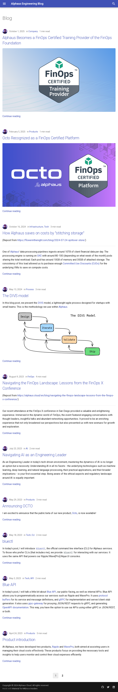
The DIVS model (15, 296)
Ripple (55, 646)
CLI (33, 535)
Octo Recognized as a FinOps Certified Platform (40, 138)
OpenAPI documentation (15, 607)
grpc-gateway (35, 603)
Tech (46, 226)
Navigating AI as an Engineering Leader (34, 455)
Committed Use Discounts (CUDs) (81, 263)
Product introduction (18, 639)
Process (30, 289)
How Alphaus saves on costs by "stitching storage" (43, 233)
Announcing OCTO (17, 506)
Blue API (9, 584)
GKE (39, 255)
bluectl (7, 541)
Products (33, 131)
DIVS (40, 302)
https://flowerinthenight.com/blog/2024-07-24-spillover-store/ (51, 240)
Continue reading (11, 116)
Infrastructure (36, 226)
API (32, 578)
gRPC (62, 599)
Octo (74, 513)
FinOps (31, 376)
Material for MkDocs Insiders (24, 688)
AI (27, 448)
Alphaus (14, 251)
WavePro (69, 646)
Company (33, 31)
